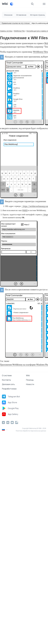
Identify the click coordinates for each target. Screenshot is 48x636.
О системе (7, 375)
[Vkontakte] (7, 422)
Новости (30, 384)
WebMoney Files (19, 31)
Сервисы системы (6, 31)
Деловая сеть (8, 384)
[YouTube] (12, 422)
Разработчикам (9, 388)
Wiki (28, 375)
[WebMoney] (11, 4)
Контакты (6, 380)
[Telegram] (3, 422)
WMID (25, 210)
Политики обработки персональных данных (31, 431)
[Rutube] (16, 422)
